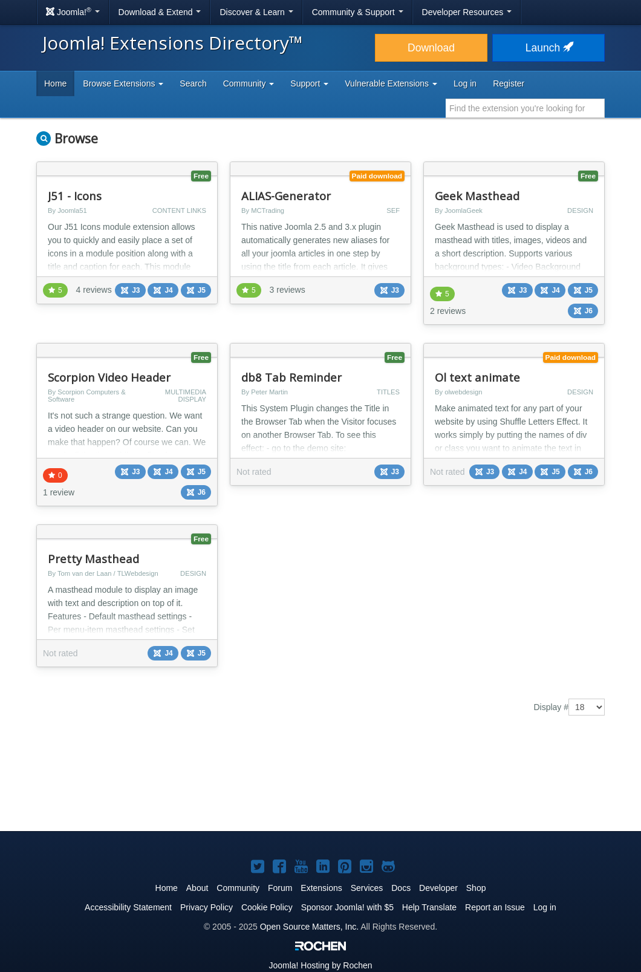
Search (193, 83)
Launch (548, 48)
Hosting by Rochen (320, 965)
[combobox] (525, 108)
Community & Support (357, 12)
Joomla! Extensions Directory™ (172, 42)
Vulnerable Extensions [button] (391, 83)
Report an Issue (495, 907)
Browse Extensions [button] (123, 83)
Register (508, 83)
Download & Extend (160, 12)
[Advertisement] (320, 782)
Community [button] (249, 83)
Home (55, 83)
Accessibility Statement (128, 907)
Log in (465, 83)
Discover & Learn (256, 12)
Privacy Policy (206, 907)
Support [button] (309, 83)
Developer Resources (467, 12)
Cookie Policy (267, 907)
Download (431, 48)
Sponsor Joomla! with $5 (347, 907)
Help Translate (429, 907)
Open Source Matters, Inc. (309, 926)
